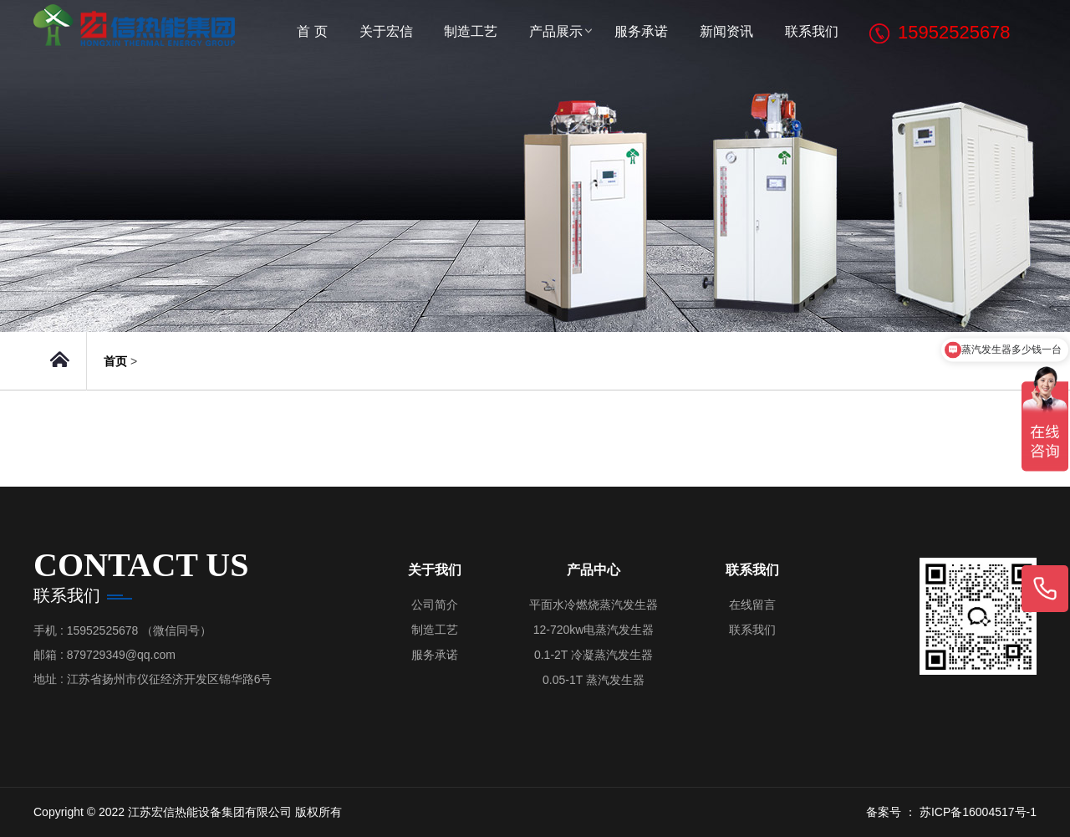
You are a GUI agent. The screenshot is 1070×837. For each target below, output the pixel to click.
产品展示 (556, 31)
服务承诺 (641, 31)
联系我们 (811, 31)
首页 (115, 361)
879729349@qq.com (121, 654)
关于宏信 (386, 31)
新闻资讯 (726, 31)
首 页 (312, 31)
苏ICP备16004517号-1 (978, 812)
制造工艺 (470, 31)
